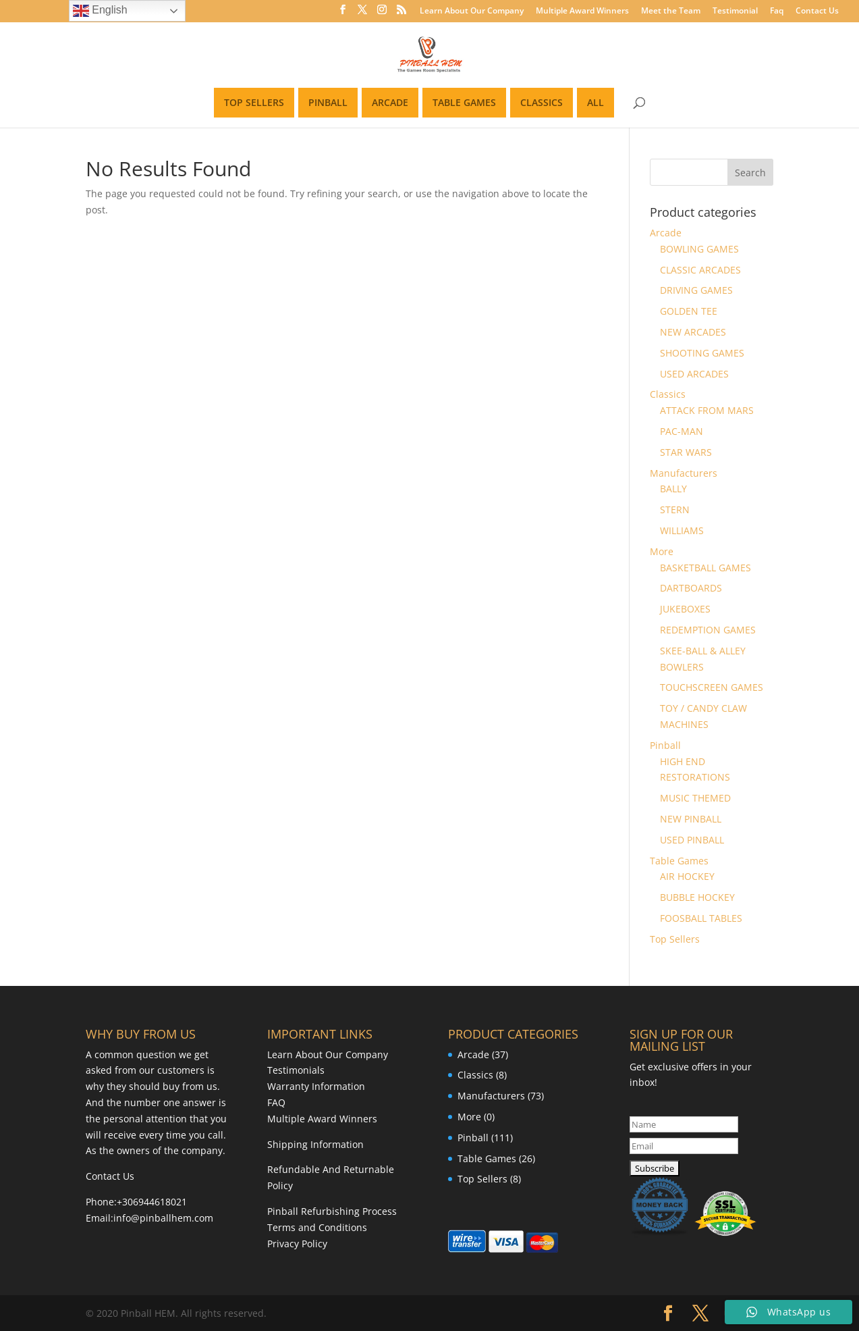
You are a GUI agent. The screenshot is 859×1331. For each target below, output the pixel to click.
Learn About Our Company (472, 11)
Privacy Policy (297, 1243)
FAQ (276, 1102)
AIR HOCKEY (687, 876)
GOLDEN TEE (688, 311)
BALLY (673, 488)
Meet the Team (670, 11)
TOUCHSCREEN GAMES (711, 687)
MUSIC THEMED (695, 797)
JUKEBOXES (685, 608)
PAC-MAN (681, 431)
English (100, 11)
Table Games (679, 860)
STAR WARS (686, 452)
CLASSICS (541, 102)
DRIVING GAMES (696, 290)
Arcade (666, 232)
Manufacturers (683, 473)
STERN (675, 509)
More (661, 551)
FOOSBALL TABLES (701, 918)
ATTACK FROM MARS (707, 410)
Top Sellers (675, 939)
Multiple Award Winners (582, 11)
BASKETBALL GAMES (705, 567)
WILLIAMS (682, 530)
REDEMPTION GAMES (708, 629)
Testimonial (735, 11)
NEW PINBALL (690, 818)
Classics (668, 394)
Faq (776, 11)
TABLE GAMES (464, 102)
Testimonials (296, 1070)
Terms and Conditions (317, 1227)
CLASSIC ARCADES (700, 269)
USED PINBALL (692, 839)
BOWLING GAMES (699, 248)
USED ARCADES (694, 373)
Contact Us (817, 11)
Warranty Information (316, 1086)
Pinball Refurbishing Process (332, 1211)
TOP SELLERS (254, 102)
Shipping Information (315, 1144)
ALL (595, 102)
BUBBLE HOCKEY (697, 897)
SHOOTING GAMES (702, 352)
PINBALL (328, 102)
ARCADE (390, 102)
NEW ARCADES (693, 331)
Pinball (665, 745)
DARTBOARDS (691, 587)
